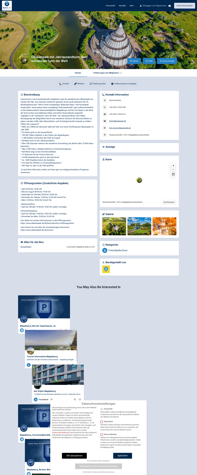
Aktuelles (122, 6)
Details (78, 73)
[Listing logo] (24, 59)
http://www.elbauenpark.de (120, 128)
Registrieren (161, 6)
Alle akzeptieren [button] (74, 456)
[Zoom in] (173, 165)
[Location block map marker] (139, 180)
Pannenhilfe (110, 6)
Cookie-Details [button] (87, 472)
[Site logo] (7, 5)
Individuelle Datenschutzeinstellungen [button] (98, 466)
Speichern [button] (123, 456)
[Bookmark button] (66, 330)
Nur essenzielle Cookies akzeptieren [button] (98, 461)
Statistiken (107, 422)
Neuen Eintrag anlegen (185, 6)
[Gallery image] (114, 226)
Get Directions (169, 202)
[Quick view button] (61, 330)
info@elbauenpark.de (117, 121)
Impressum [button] (110, 472)
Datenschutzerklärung (60, 433)
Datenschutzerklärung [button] (99, 472)
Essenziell (107, 409)
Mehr (132, 6)
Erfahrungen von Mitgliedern (108, 73)
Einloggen (147, 6)
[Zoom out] (173, 169)
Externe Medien (109, 435)
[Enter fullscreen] (173, 174)
